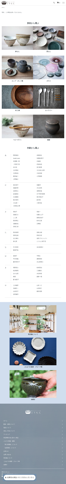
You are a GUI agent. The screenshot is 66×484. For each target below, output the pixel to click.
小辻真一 (15, 203)
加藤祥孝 (15, 188)
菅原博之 (15, 220)
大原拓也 (15, 173)
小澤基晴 (39, 176)
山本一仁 (39, 285)
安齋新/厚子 (40, 158)
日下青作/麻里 (41, 194)
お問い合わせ (7, 454)
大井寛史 (15, 170)
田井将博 (15, 232)
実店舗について (8, 458)
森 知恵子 (16, 279)
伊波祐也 (39, 164)
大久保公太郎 (41, 170)
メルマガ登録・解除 (9, 441)
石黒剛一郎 (16, 161)
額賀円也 (15, 250)
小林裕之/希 (16, 206)
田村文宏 (39, 235)
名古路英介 (40, 247)
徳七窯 (15, 241)
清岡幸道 (39, 191)
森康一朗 (39, 276)
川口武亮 (39, 188)
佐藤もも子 (40, 214)
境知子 (15, 211)
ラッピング (7, 434)
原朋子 (15, 256)
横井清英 (39, 291)
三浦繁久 (39, 270)
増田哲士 (15, 267)
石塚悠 (39, 161)
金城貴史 (15, 194)
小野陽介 (15, 179)
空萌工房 (15, 226)
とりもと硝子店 (41, 241)
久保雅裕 (15, 197)
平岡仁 (39, 256)
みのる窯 (15, 273)
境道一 (39, 211)
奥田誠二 (15, 176)
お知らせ (6, 451)
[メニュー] (63, 2)
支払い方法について (9, 431)
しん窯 (15, 217)
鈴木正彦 (39, 220)
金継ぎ (5, 464)
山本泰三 (39, 288)
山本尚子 (15, 291)
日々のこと (5, 472)
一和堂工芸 (16, 164)
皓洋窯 (39, 200)
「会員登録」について (10, 447)
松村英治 (39, 267)
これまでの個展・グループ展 (12, 461)
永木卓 (15, 167)
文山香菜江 (40, 262)
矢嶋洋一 (15, 288)
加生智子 (15, 185)
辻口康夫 (15, 238)
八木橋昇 (15, 285)
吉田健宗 (15, 294)
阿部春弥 (15, 155)
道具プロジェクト (42, 238)
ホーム (3, 7)
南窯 (14, 276)
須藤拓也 (15, 223)
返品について (7, 427)
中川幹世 (15, 247)
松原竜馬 (15, 270)
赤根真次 (39, 155)
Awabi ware (16, 158)
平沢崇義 (15, 259)
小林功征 (39, 203)
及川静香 (39, 167)
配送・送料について (9, 424)
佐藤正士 (15, 214)
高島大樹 (39, 232)
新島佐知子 (40, 217)
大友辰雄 (39, 173)
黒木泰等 (15, 200)
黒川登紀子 (40, 197)
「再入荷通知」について (10, 444)
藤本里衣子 (16, 262)
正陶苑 (39, 223)
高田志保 (15, 235)
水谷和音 (39, 273)
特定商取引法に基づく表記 (11, 437)
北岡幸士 (15, 191)
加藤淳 (39, 185)
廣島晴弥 (39, 259)
